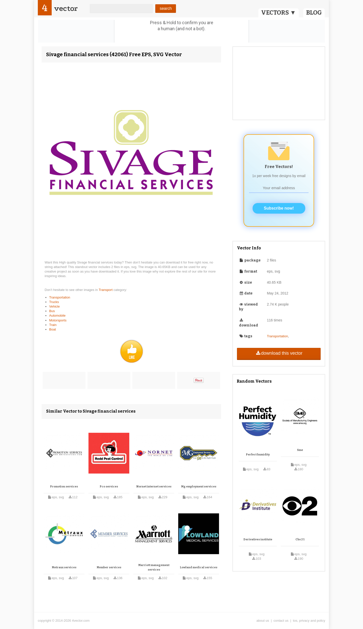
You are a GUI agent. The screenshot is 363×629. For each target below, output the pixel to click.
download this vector (278, 353)
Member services (109, 567)
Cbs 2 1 (300, 539)
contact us (281, 620)
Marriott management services (153, 567)
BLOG (314, 12)
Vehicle (54, 306)
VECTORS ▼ (278, 12)
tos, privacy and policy (309, 620)
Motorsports (58, 320)
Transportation (59, 297)
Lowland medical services (198, 567)
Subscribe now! (279, 208)
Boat (52, 329)
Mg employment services (198, 486)
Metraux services (64, 567)
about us (262, 620)
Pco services (109, 486)
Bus (52, 311)
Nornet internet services (153, 486)
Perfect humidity (258, 454)
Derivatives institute (258, 539)
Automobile (57, 315)
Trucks (54, 302)
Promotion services (64, 486)
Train (52, 325)
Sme (300, 450)
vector (66, 8)
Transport (106, 290)
